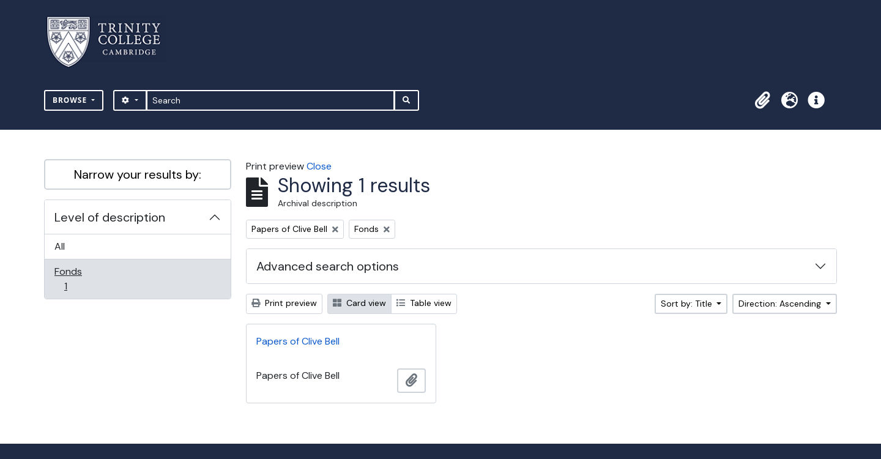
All (59, 246)
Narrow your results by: (137, 174)
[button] (762, 100)
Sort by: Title (688, 303)
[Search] (270, 100)
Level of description (109, 217)
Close (319, 166)
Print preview (284, 302)
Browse (71, 100)
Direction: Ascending (780, 303)
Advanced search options (327, 266)
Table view (424, 302)
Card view (359, 302)
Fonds (74, 279)
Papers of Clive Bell (298, 341)
